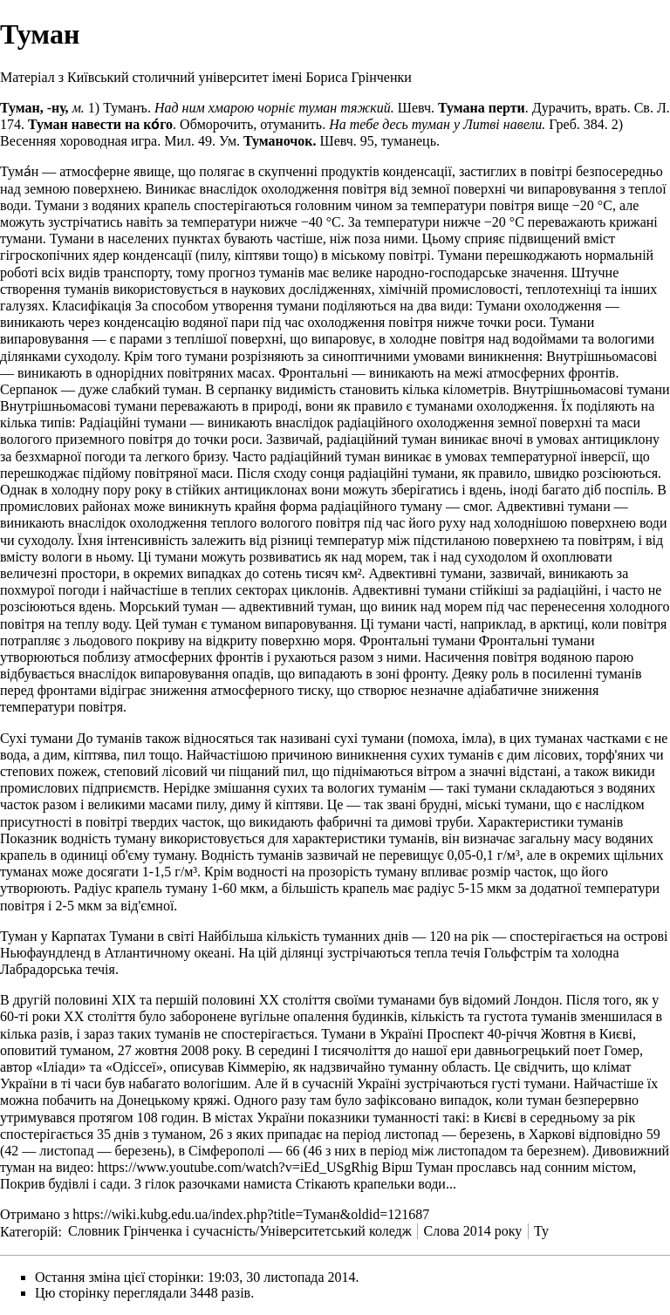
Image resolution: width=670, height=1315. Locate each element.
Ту (541, 1230)
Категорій (29, 1230)
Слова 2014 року (473, 1230)
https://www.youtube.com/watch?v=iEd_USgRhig (238, 1167)
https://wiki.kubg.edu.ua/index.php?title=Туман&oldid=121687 (250, 1214)
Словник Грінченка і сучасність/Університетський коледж (240, 1230)
